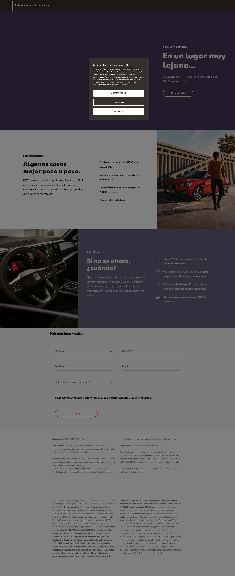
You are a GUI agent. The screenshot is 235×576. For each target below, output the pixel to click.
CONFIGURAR (119, 102)
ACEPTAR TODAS (118, 93)
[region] (119, 89)
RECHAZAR (118, 111)
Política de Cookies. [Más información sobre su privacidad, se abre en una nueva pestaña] (120, 85)
